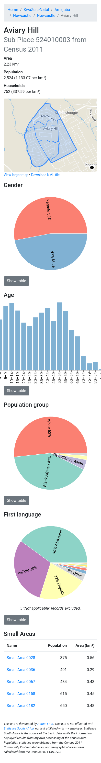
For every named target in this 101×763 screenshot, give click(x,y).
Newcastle (22, 15)
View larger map (16, 175)
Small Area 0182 (21, 705)
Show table (16, 281)
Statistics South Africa (19, 728)
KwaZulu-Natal (36, 9)
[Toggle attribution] (92, 167)
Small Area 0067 (21, 681)
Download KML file (45, 175)
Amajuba (62, 9)
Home (13, 9)
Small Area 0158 (21, 693)
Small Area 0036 (21, 669)
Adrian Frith (45, 724)
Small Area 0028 (21, 657)
